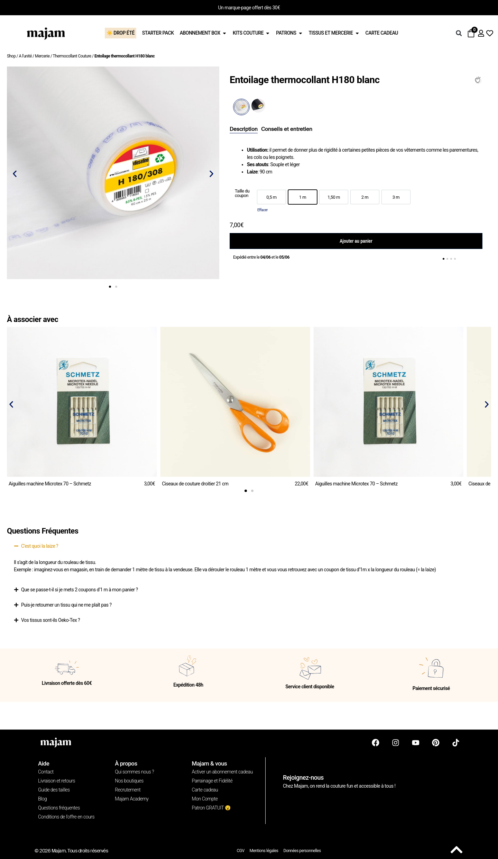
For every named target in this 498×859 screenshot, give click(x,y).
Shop (11, 56)
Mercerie (42, 56)
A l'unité (25, 56)
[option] (271, 197)
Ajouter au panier (356, 241)
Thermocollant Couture (72, 56)
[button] (458, 33)
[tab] (244, 129)
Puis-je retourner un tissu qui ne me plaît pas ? (66, 605)
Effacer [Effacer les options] (262, 210)
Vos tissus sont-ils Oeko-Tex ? (50, 620)
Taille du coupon (242, 193)
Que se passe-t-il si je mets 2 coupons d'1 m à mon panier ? (79, 589)
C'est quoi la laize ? (39, 546)
